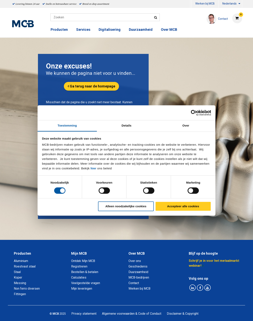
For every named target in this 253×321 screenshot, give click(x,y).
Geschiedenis (137, 266)
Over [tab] (185, 125)
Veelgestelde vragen (85, 283)
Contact (133, 283)
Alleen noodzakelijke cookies (125, 206)
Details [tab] (126, 125)
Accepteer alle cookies (183, 206)
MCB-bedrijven (138, 277)
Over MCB (169, 29)
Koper (18, 277)
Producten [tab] (22, 253)
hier (93, 168)
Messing (20, 283)
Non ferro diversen (27, 288)
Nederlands (229, 3)
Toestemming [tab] (67, 125)
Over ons (134, 261)
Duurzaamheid (141, 29)
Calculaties (78, 277)
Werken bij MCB (205, 3)
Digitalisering (110, 29)
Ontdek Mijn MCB (83, 261)
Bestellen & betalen (84, 272)
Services (83, 29)
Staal (17, 272)
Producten (59, 29)
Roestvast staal (25, 266)
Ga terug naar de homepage (92, 86)
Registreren (79, 266)
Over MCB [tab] (136, 253)
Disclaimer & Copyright (182, 313)
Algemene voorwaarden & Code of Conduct (131, 313)
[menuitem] (191, 4)
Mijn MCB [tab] (79, 253)
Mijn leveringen (81, 288)
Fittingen (20, 294)
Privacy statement (83, 313)
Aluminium (21, 261)
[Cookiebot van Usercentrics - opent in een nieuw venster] (194, 113)
